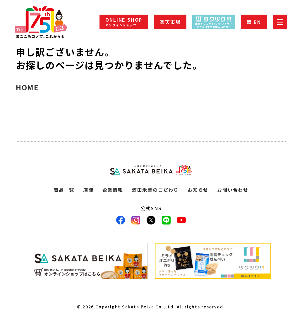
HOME (27, 87)
